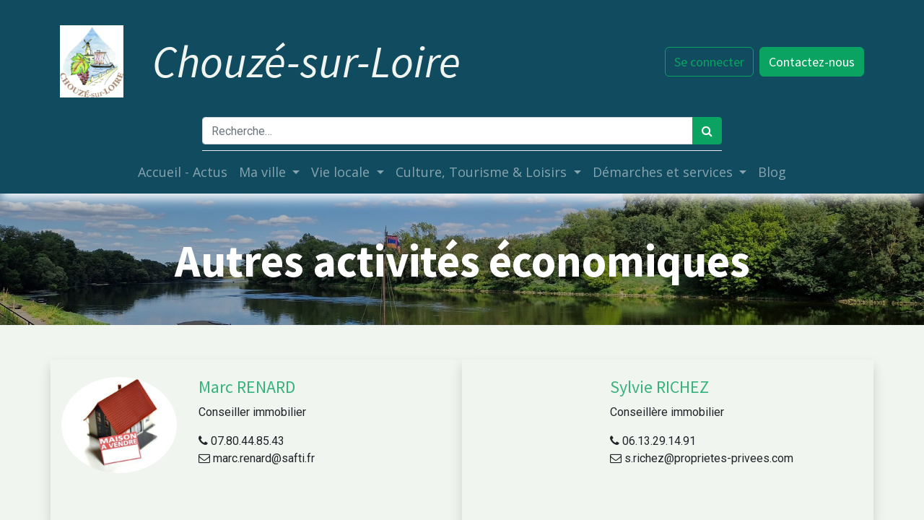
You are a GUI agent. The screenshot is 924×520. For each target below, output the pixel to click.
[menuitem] (182, 172)
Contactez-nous (810, 61)
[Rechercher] (707, 130)
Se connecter (708, 61)
